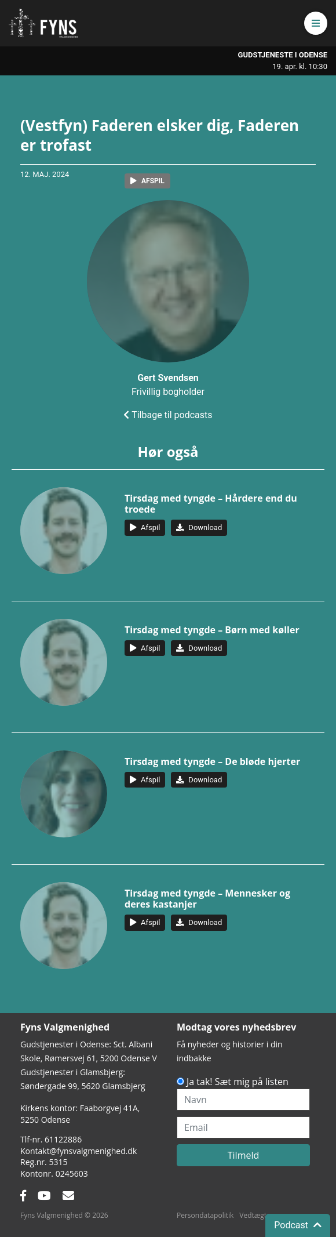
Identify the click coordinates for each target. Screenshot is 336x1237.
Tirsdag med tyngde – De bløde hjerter (212, 761)
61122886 (63, 1139)
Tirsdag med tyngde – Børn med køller (212, 629)
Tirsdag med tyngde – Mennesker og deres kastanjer (207, 898)
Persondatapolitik (205, 1215)
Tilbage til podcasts (167, 414)
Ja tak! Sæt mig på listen (237, 1081)
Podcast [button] (298, 1225)
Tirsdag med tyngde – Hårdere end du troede (211, 504)
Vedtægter (256, 1215)
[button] (315, 23)
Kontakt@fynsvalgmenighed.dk (78, 1150)
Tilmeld (244, 1155)
